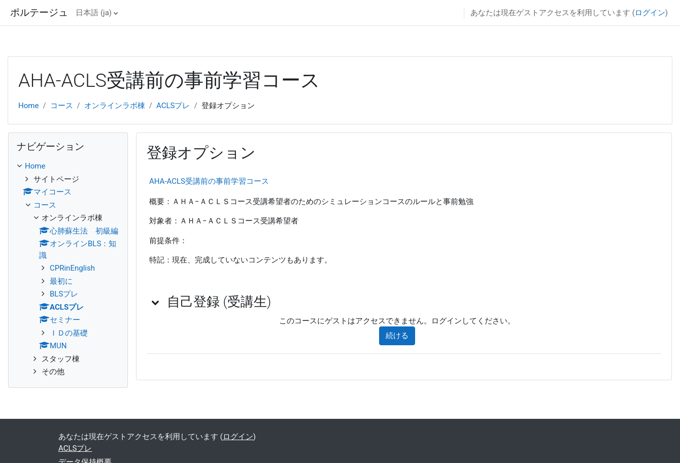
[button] (156, 302)
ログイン (650, 12)
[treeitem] (68, 269)
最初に (61, 281)
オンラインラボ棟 (114, 105)
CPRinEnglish (72, 268)
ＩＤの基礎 (69, 333)
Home (28, 105)
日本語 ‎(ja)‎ (94, 12)
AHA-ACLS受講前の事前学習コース (209, 181)
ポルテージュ (39, 12)
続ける (397, 335)
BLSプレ (64, 294)
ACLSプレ (173, 105)
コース (61, 105)
